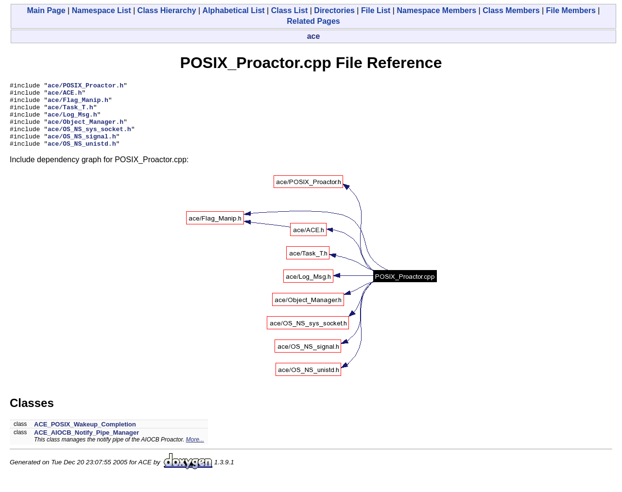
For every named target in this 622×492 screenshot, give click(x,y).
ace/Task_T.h (70, 112)
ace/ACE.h (65, 95)
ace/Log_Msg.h (72, 121)
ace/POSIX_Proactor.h (85, 86)
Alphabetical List (234, 10)
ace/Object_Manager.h (85, 130)
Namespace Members (436, 10)
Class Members (511, 10)
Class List (289, 10)
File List (375, 10)
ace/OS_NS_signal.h (82, 147)
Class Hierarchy (167, 10)
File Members (571, 10)
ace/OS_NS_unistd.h (82, 156)
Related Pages (313, 21)
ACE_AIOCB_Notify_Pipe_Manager (86, 445)
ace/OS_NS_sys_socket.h (89, 139)
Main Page (46, 10)
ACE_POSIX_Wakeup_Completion (85, 437)
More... (195, 452)
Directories (334, 10)
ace (313, 36)
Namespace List (101, 10)
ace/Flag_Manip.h (78, 104)
